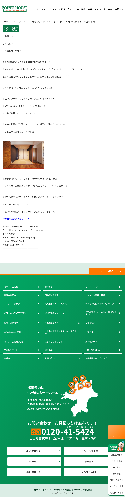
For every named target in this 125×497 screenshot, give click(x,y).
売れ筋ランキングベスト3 (56, 303)
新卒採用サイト (92, 341)
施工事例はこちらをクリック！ (17, 219)
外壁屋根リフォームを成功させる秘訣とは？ (101, 313)
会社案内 (8, 358)
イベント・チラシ (12, 303)
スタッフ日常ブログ (53, 341)
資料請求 (117, 473)
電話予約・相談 (116, 492)
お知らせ (89, 332)
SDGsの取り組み (92, 350)
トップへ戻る (107, 271)
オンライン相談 (116, 486)
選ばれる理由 (10, 295)
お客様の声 (90, 322)
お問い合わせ (51, 358)
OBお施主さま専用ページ (15, 332)
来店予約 (117, 467)
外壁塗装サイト (51, 322)
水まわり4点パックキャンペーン (99, 303)
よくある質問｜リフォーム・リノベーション (60, 332)
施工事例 (49, 287)
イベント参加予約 (89, 450)
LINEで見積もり (33, 450)
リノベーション (92, 287)
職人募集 (49, 350)
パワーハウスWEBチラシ (15, 313)
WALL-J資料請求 (11, 322)
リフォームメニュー (13, 287)
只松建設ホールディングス (97, 358)
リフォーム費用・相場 (95, 295)
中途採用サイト (11, 350)
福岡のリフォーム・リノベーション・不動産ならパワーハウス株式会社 (62, 489)
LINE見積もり (117, 454)
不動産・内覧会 (51, 295)
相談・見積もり (116, 479)
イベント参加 (116, 461)
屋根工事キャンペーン (54, 313)
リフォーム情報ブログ (14, 341)
